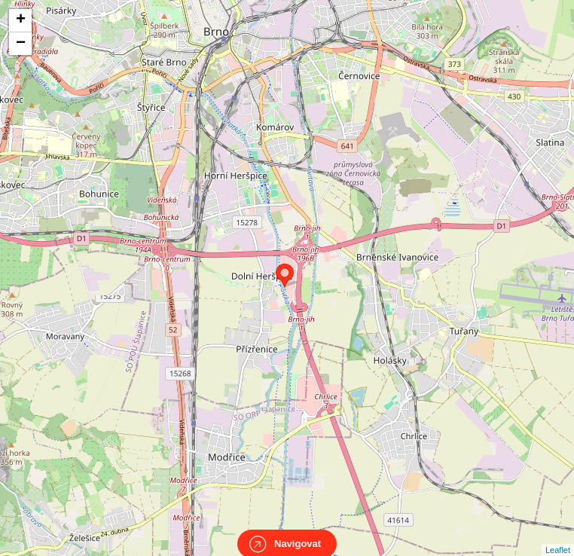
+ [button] (21, 20)
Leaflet (557, 536)
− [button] (21, 43)
